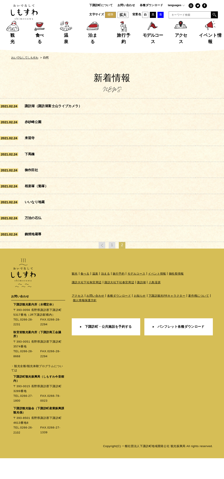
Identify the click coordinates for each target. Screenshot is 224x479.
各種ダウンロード (151, 5)
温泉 (95, 295)
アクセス (78, 317)
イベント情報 (157, 295)
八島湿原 (155, 304)
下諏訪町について (101, 5)
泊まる (105, 295)
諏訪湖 (141, 304)
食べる (84, 295)
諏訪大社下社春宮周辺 (119, 304)
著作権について (199, 317)
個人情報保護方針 (85, 322)
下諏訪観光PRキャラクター (167, 317)
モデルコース (136, 295)
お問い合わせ (126, 5)
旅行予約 (119, 295)
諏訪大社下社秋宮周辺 (87, 304)
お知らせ (140, 317)
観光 (75, 295)
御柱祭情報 (176, 295)
